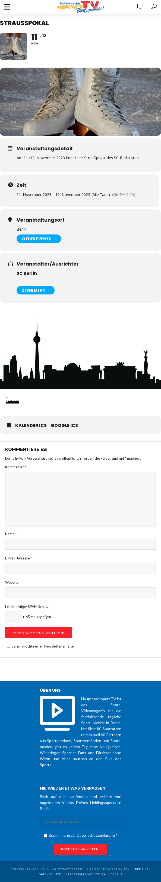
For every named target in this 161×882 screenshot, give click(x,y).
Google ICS (64, 425)
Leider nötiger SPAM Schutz (27, 606)
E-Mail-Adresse (18, 558)
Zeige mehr (35, 290)
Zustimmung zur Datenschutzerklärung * (81, 835)
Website (11, 582)
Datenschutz (50, 874)
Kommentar (15, 467)
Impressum (73, 874)
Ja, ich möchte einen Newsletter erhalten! (41, 646)
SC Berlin (27, 273)
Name (11, 534)
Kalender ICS (31, 425)
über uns (140, 869)
